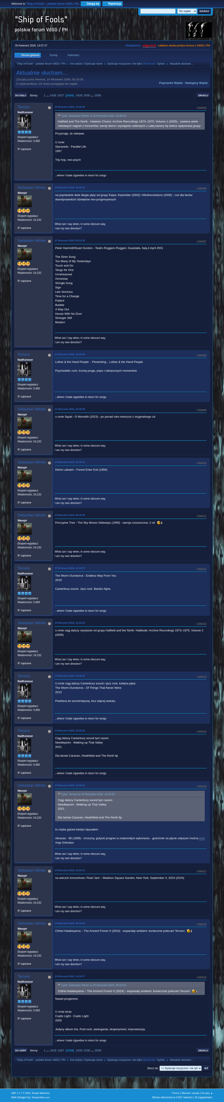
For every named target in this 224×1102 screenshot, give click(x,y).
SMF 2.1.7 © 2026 (20, 1093)
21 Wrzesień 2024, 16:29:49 (70, 409)
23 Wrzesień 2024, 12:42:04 (70, 623)
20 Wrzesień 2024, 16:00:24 (70, 187)
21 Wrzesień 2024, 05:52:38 (70, 240)
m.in (202, 838)
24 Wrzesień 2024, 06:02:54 (70, 923)
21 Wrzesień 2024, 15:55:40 (70, 354)
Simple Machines (41, 1093)
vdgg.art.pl (149, 45)
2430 (87, 95)
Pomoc (176, 1093)
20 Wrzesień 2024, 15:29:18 (70, 107)
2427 (61, 95)
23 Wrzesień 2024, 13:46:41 (70, 676)
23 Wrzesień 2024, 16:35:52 (70, 730)
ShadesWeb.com (41, 1097)
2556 (97, 95)
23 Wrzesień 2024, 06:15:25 (70, 515)
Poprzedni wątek (171, 83)
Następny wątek (196, 83)
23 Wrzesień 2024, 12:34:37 (70, 568)
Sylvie (160, 63)
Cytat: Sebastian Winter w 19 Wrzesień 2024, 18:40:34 (93, 115)
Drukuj (203, 95)
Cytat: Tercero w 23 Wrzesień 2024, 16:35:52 (88, 794)
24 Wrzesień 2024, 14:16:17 (70, 976)
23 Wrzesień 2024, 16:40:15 (70, 785)
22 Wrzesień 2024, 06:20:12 (70, 462)
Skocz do (152, 1068)
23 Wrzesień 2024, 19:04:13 (70, 870)
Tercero (24, 107)
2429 (79, 95)
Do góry (20, 1050)
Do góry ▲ (207, 1093)
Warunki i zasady (191, 1093)
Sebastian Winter (32, 187)
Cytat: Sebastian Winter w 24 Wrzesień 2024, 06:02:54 (93, 985)
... (48, 95)
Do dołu (20, 95)
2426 (53, 95)
